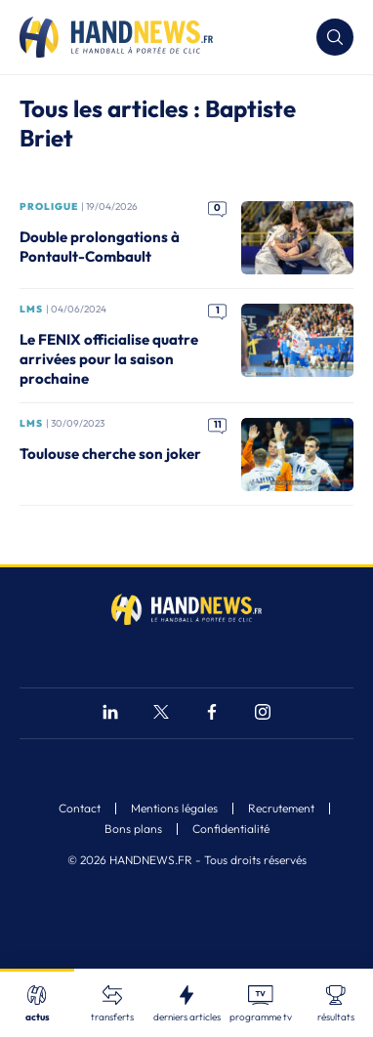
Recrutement (281, 808)
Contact (80, 808)
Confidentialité (230, 829)
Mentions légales (174, 808)
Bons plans (133, 829)
